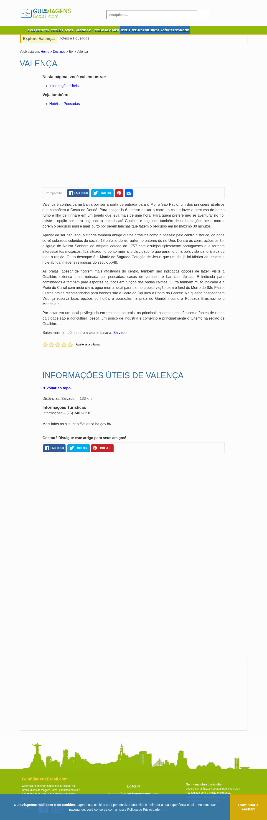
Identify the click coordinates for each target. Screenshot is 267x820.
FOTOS (69, 30)
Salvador (120, 333)
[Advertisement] (86, 147)
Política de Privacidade (143, 809)
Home (45, 51)
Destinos (59, 51)
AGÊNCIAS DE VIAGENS (175, 30)
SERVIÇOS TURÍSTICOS (145, 30)
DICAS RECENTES (38, 30)
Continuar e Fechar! (248, 807)
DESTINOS (57, 30)
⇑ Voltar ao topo (57, 388)
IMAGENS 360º (84, 30)
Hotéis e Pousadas (73, 38)
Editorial (133, 786)
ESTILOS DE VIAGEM (106, 30)
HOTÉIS (125, 30)
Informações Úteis (64, 86)
